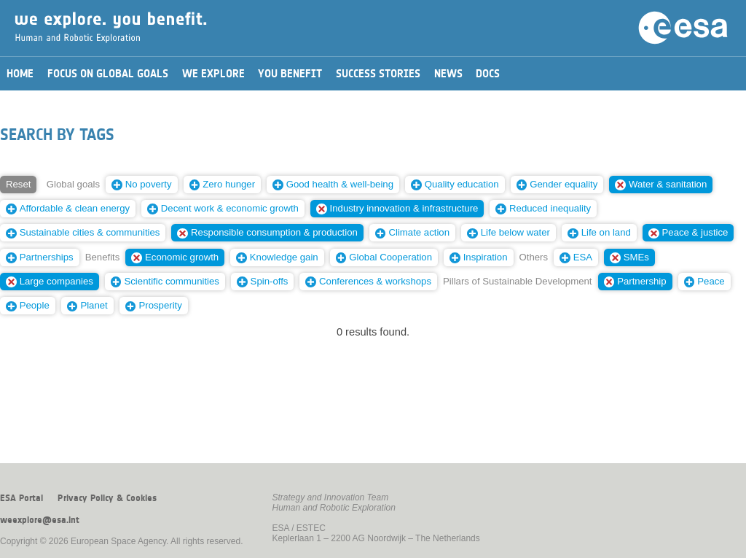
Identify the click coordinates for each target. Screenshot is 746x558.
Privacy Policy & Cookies (107, 498)
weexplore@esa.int (39, 520)
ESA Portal (21, 498)
